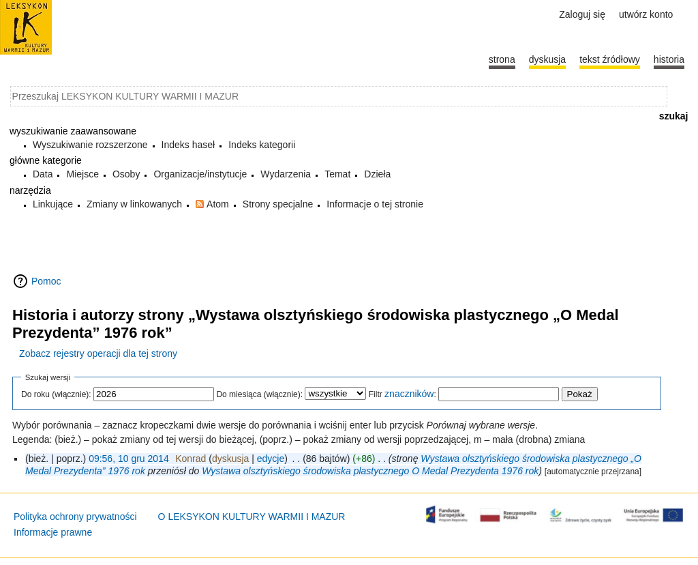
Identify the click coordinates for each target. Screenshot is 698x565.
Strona (502, 59)
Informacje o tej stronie (375, 204)
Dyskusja (547, 59)
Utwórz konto (646, 14)
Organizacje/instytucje (200, 174)
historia (669, 59)
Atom (218, 204)
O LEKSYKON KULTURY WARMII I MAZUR (252, 516)
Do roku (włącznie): (56, 394)
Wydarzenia (285, 174)
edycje (270, 458)
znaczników (409, 393)
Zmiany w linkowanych (134, 204)
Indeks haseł (188, 144)
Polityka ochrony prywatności (75, 516)
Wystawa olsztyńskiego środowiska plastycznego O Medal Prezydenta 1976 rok (370, 470)
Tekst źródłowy (609, 59)
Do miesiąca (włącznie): (259, 394)
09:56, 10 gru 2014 (129, 458)
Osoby (126, 174)
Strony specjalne (278, 204)
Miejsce (82, 174)
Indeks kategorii (261, 144)
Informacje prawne (53, 532)
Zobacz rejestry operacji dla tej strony (98, 353)
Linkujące (53, 204)
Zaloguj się (582, 14)
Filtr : (402, 394)
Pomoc (46, 281)
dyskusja (230, 458)
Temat (337, 174)
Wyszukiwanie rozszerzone (90, 144)
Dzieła (377, 174)
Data (43, 174)
